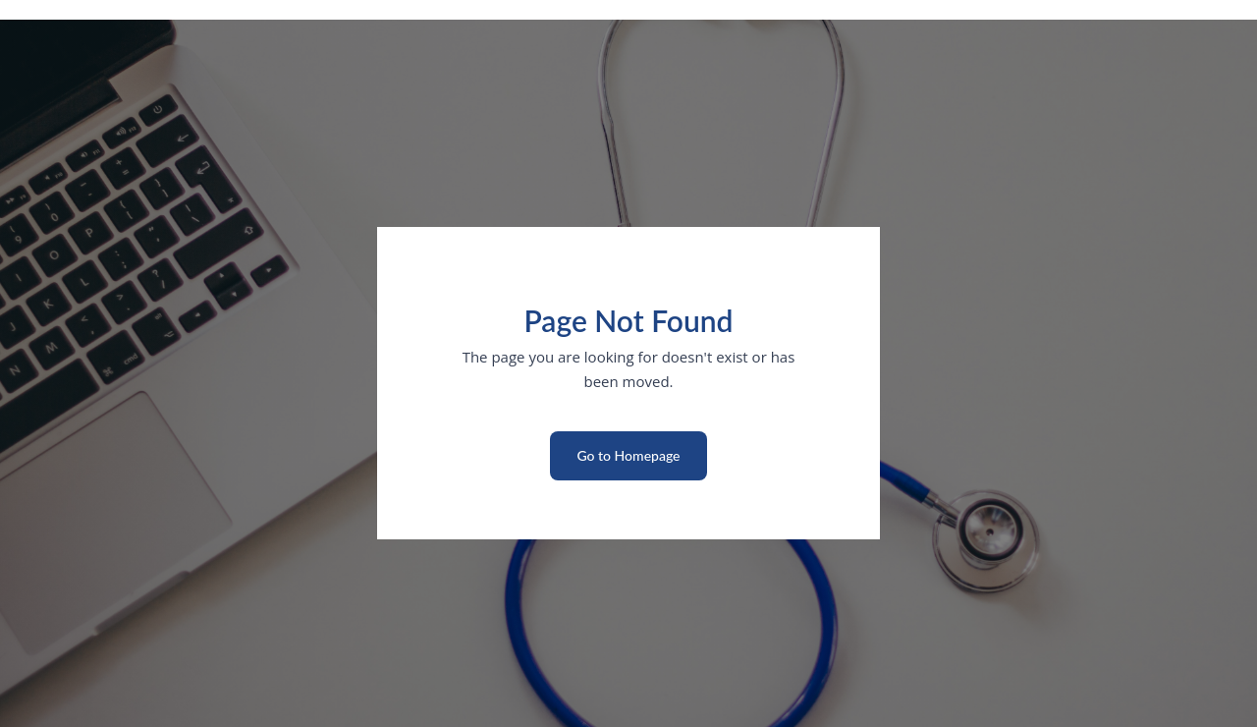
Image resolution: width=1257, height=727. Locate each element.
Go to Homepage (628, 455)
